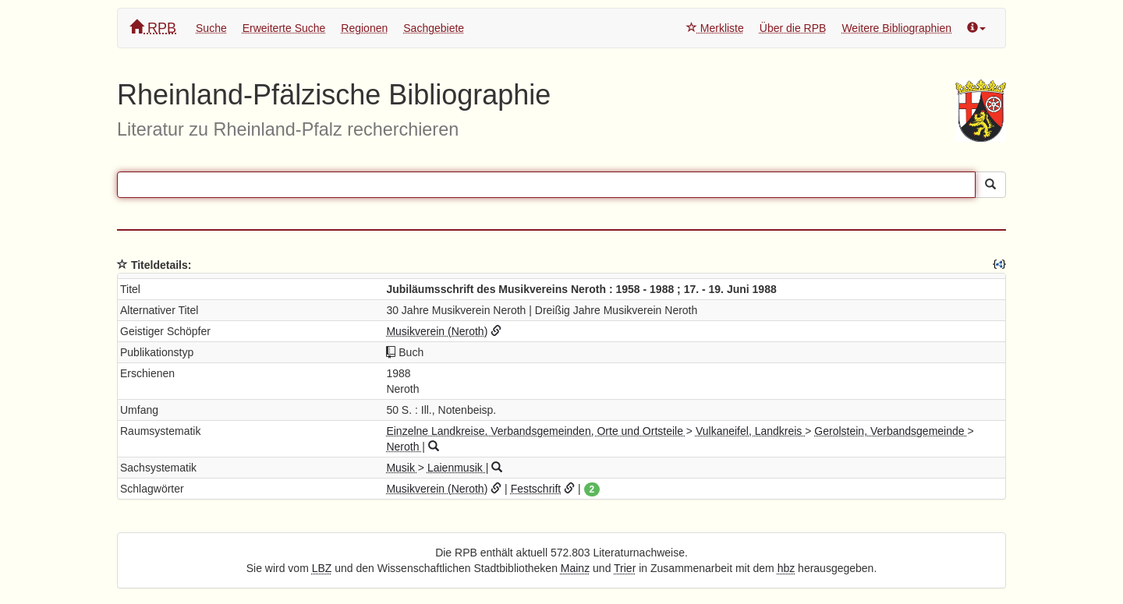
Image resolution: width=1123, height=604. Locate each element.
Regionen (364, 28)
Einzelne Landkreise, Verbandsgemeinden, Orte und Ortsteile (535, 431)
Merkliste (715, 28)
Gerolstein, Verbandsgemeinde (890, 431)
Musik (401, 467)
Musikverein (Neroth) (436, 331)
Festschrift (536, 488)
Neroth (404, 446)
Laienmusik (456, 467)
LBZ (322, 568)
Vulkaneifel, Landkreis (750, 431)
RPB (152, 27)
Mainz (575, 568)
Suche (211, 28)
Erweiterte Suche (284, 28)
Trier (625, 568)
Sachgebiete (433, 28)
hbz (786, 568)
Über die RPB (793, 28)
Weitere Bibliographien (896, 28)
